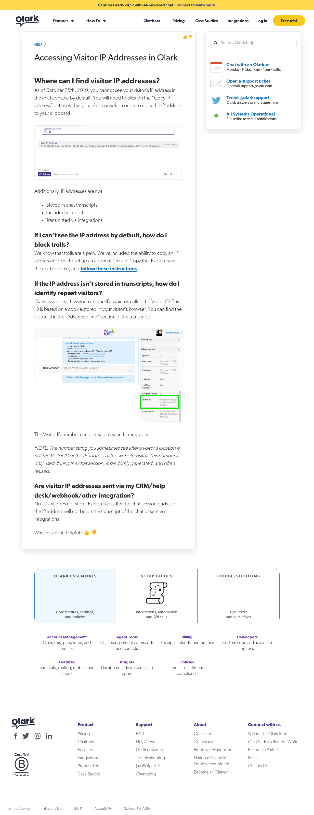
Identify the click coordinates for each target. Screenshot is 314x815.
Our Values (203, 742)
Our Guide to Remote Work (272, 742)
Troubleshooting (150, 758)
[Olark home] (27, 20)
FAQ (140, 734)
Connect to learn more (195, 5)
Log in (261, 20)
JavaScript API (148, 766)
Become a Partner (263, 750)
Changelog (146, 774)
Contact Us (258, 766)
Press (252, 758)
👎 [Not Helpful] (190, 37)
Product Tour (89, 766)
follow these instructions (108, 268)
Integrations (237, 20)
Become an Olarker (211, 772)
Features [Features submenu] (60, 21)
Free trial (289, 20)
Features (85, 750)
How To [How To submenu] (93, 21)
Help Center (147, 742)
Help (38, 44)
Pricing (178, 20)
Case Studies (206, 20)
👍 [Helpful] (185, 37)
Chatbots (152, 20)
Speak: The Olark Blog (268, 734)
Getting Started (149, 750)
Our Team (202, 734)
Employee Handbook (213, 750)
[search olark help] (253, 43)
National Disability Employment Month (211, 761)
